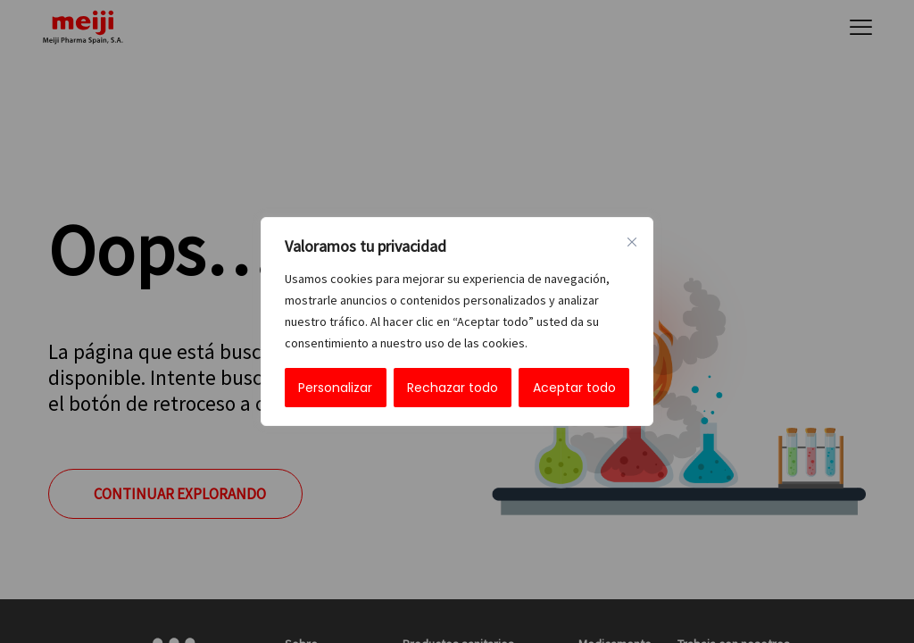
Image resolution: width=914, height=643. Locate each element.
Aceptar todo (574, 388)
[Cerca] (632, 242)
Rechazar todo (452, 388)
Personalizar (335, 388)
